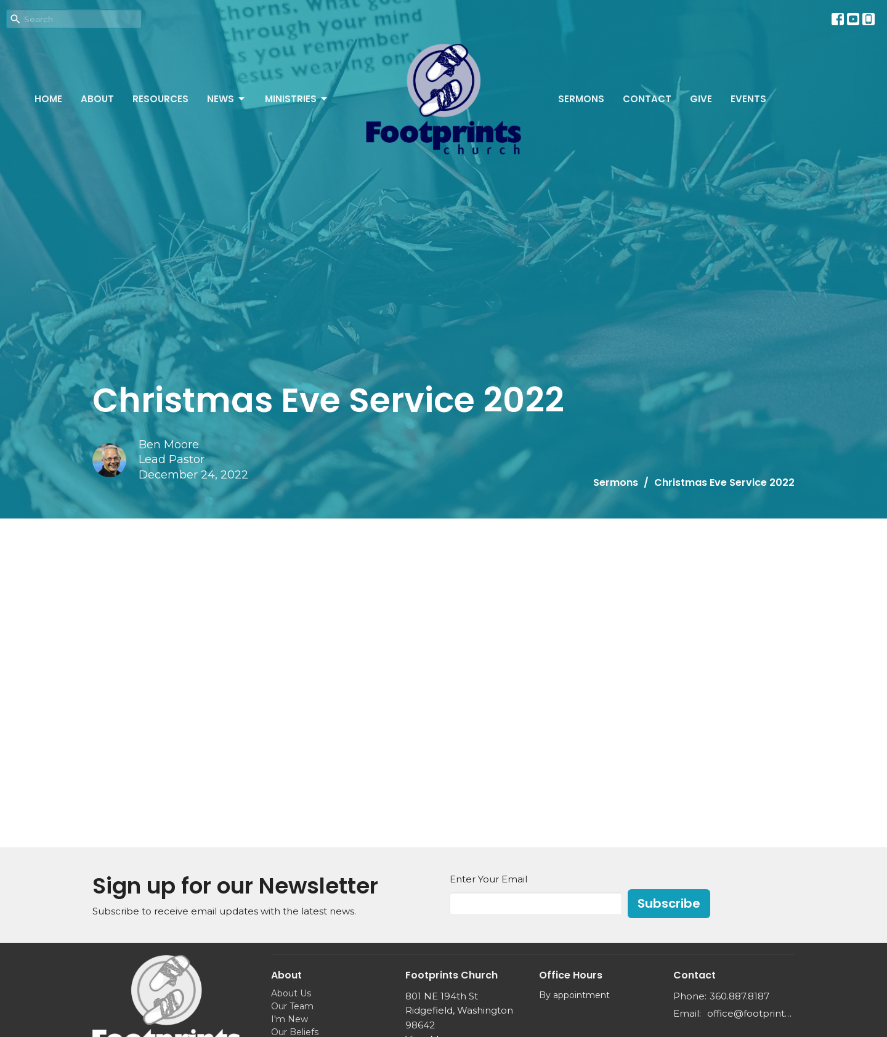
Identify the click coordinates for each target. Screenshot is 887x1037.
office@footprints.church (751, 1013)
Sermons (581, 98)
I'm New (289, 1019)
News (226, 98)
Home (48, 98)
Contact (647, 98)
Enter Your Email (488, 879)
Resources (160, 98)
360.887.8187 (739, 996)
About (97, 98)
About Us (291, 993)
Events (748, 98)
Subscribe (669, 903)
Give (701, 98)
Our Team (292, 1006)
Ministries (297, 98)
